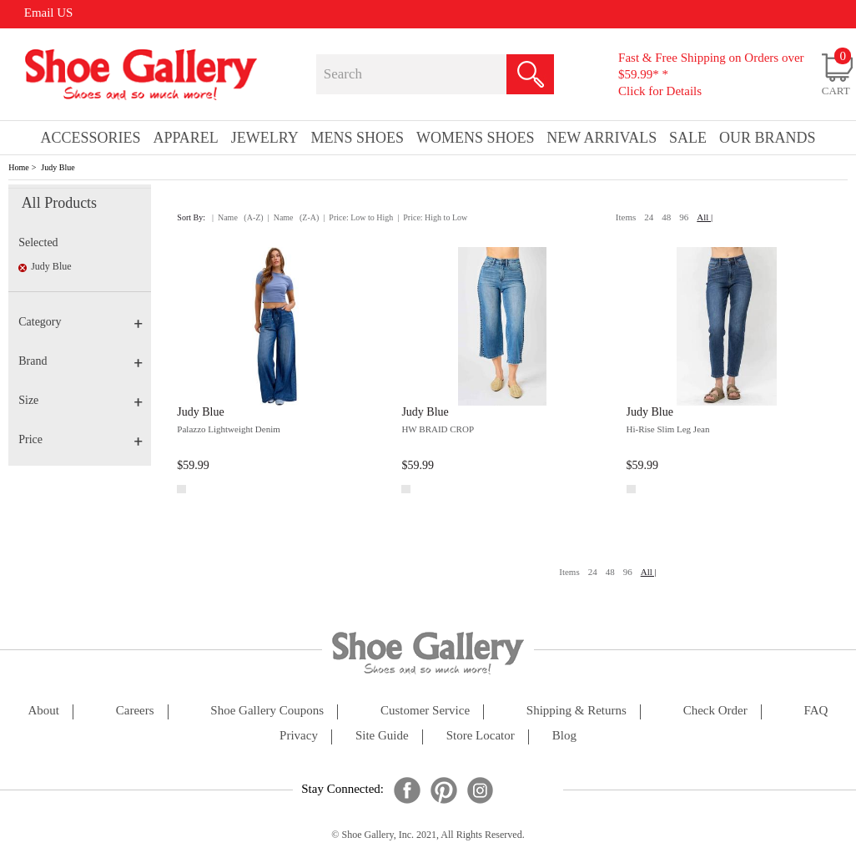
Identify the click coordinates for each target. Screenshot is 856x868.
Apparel (185, 137)
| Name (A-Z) (238, 217)
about (43, 710)
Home (18, 167)
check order (715, 710)
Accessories (90, 137)
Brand (80, 361)
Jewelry (265, 137)
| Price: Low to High (358, 217)
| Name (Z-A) (294, 217)
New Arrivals (601, 137)
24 (648, 217)
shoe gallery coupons (267, 710)
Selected (38, 242)
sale (688, 137)
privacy (298, 735)
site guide (382, 735)
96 (683, 217)
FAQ (816, 710)
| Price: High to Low (432, 217)
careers (135, 710)
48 (666, 217)
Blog (564, 735)
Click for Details (660, 91)
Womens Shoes (475, 137)
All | (704, 217)
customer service (425, 710)
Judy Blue (57, 167)
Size (80, 400)
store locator (480, 735)
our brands (767, 137)
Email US (48, 12)
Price (80, 439)
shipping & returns (576, 710)
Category (80, 321)
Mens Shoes (358, 137)
